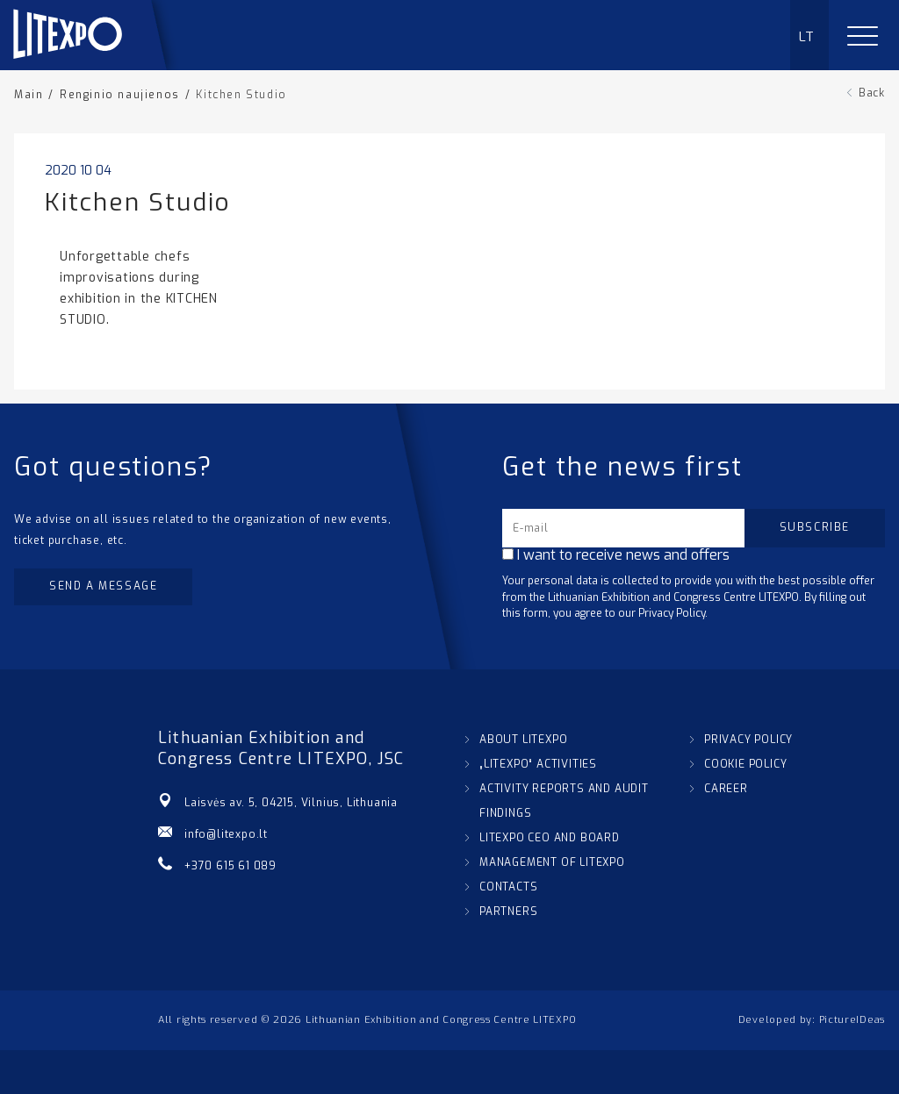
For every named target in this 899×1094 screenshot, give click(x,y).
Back (872, 93)
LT (807, 37)
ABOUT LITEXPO (523, 740)
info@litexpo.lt (226, 834)
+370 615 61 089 (230, 866)
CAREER (726, 789)
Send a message (103, 586)
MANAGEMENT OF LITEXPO (552, 862)
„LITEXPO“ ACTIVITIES (538, 764)
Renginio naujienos (120, 95)
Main (28, 95)
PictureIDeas (852, 1019)
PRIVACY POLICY (748, 740)
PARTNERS (508, 912)
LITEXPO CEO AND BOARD (549, 838)
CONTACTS (508, 887)
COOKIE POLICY (745, 764)
